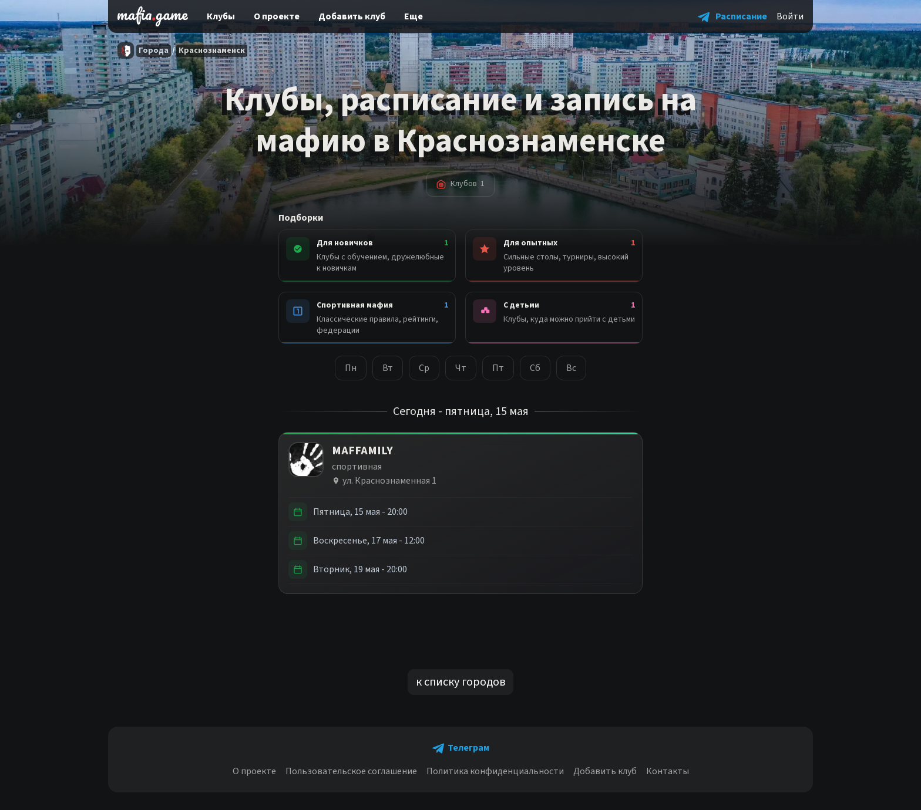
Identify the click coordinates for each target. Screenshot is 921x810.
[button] (732, 16)
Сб (535, 368)
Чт (460, 368)
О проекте (277, 16)
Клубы (221, 16)
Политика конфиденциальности (495, 771)
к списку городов (460, 682)
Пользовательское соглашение (351, 771)
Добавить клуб (351, 16)
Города (154, 50)
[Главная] (125, 50)
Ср (424, 368)
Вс (571, 368)
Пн (351, 368)
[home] (152, 16)
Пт (498, 368)
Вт (387, 368)
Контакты (667, 771)
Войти (790, 16)
